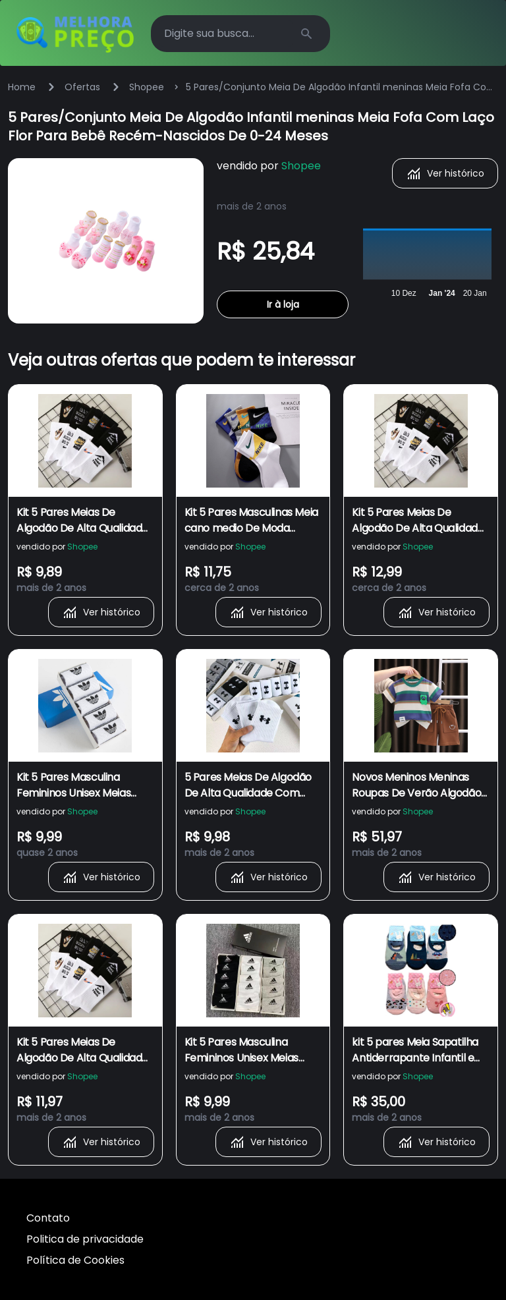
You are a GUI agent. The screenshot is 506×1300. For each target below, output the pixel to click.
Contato (48, 1218)
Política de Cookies (75, 1260)
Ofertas (82, 87)
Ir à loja (283, 304)
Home (22, 87)
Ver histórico (445, 173)
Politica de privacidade (85, 1239)
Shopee (146, 87)
